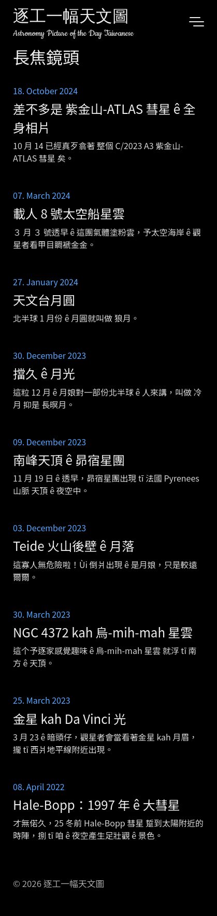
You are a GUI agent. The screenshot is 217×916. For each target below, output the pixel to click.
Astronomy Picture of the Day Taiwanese (73, 33)
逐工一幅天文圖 (71, 18)
